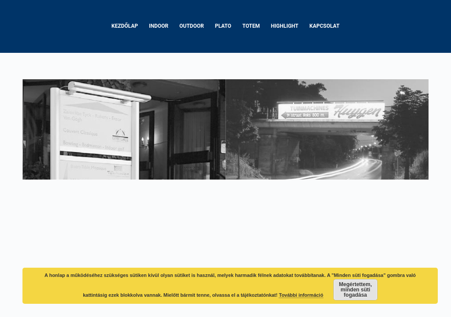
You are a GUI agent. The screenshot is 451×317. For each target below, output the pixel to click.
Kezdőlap (124, 26)
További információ (301, 295)
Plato (223, 26)
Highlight (285, 26)
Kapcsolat (325, 26)
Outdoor (191, 26)
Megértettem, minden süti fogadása (355, 289)
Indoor (158, 26)
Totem (251, 26)
